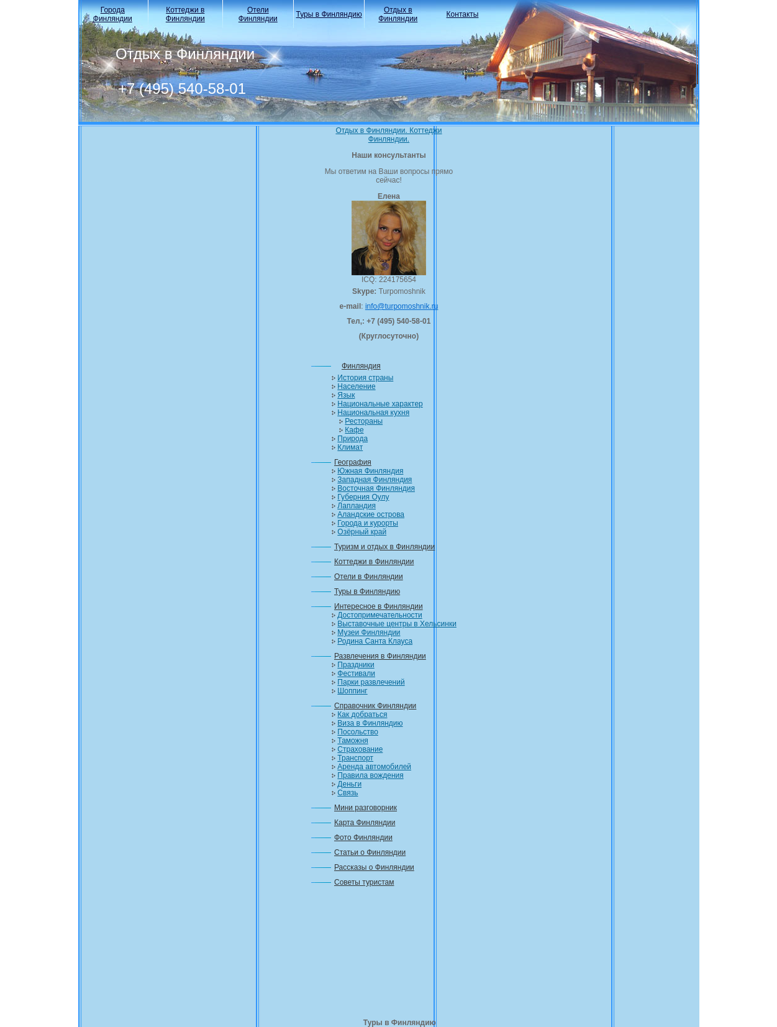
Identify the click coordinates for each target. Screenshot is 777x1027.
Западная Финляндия (374, 479)
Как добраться (362, 714)
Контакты (463, 14)
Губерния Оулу (363, 497)
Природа (352, 438)
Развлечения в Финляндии (380, 656)
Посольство (357, 732)
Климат (350, 447)
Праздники (355, 664)
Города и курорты (367, 523)
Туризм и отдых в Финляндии (384, 546)
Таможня (352, 740)
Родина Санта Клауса (374, 641)
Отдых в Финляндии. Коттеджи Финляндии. (388, 135)
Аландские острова (370, 514)
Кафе (354, 430)
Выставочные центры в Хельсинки (397, 623)
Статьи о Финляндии (370, 852)
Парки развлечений (370, 682)
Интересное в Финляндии (378, 606)
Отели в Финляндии (368, 576)
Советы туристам (364, 882)
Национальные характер (379, 403)
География (352, 462)
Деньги (349, 784)
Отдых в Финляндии (397, 14)
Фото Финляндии (363, 837)
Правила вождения (370, 775)
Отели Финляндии (258, 14)
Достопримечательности (379, 615)
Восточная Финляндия (376, 488)
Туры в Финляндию (329, 14)
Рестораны (364, 421)
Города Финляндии (112, 14)
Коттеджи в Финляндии (185, 14)
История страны (365, 377)
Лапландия (356, 505)
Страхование (360, 749)
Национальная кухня (373, 412)
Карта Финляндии (364, 822)
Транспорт (355, 758)
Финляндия (361, 366)
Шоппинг (352, 691)
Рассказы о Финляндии (374, 867)
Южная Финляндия (370, 471)
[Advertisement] (389, 956)
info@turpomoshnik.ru (401, 306)
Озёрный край (361, 531)
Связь (347, 792)
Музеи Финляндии (368, 632)
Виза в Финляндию (369, 723)
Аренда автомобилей (374, 766)
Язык (346, 395)
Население (356, 386)
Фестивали (356, 673)
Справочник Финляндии (375, 705)
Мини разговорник (365, 807)
